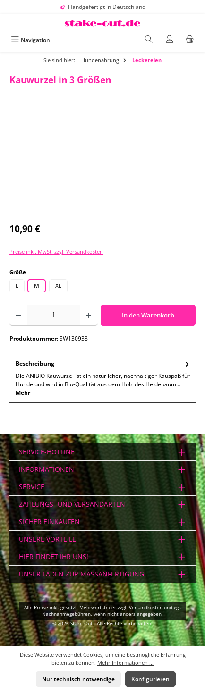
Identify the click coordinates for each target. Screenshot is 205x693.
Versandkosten (145, 607)
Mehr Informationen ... (125, 662)
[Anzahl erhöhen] (88, 315)
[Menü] (30, 40)
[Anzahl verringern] (18, 315)
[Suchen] (148, 40)
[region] (102, 163)
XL (58, 286)
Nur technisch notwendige (78, 679)
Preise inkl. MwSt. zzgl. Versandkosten (56, 251)
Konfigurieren (150, 679)
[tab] (102, 378)
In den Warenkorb (148, 315)
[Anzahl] (53, 315)
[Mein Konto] (169, 40)
